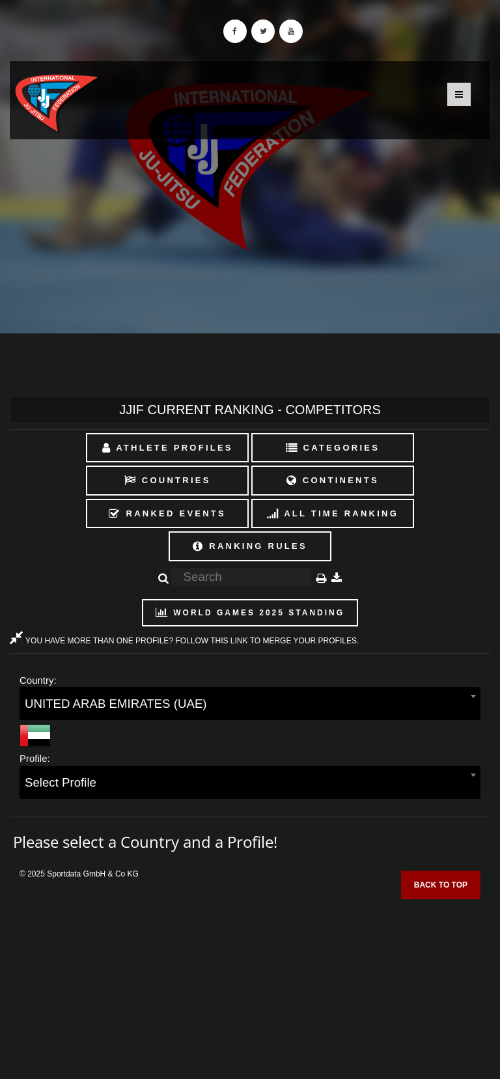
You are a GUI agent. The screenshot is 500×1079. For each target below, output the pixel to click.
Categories (333, 448)
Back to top (440, 885)
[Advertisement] (250, 984)
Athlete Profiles (167, 448)
